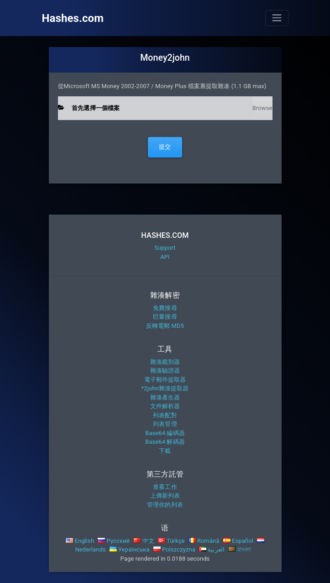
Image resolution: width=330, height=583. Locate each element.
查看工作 (165, 486)
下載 (165, 450)
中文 (143, 540)
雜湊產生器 (165, 397)
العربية (212, 549)
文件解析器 (165, 406)
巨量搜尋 (165, 316)
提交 (165, 146)
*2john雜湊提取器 (165, 388)
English (80, 540)
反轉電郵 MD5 (165, 325)
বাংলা (239, 549)
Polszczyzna (174, 549)
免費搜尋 (165, 308)
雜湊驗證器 (165, 370)
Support (165, 247)
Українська (130, 549)
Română (204, 540)
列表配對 (165, 415)
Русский (114, 540)
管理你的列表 (165, 504)
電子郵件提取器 (165, 379)
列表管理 (165, 423)
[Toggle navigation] (276, 18)
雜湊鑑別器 (165, 361)
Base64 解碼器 (165, 441)
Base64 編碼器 (165, 433)
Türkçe (171, 540)
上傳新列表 (165, 495)
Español (238, 540)
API (165, 256)
